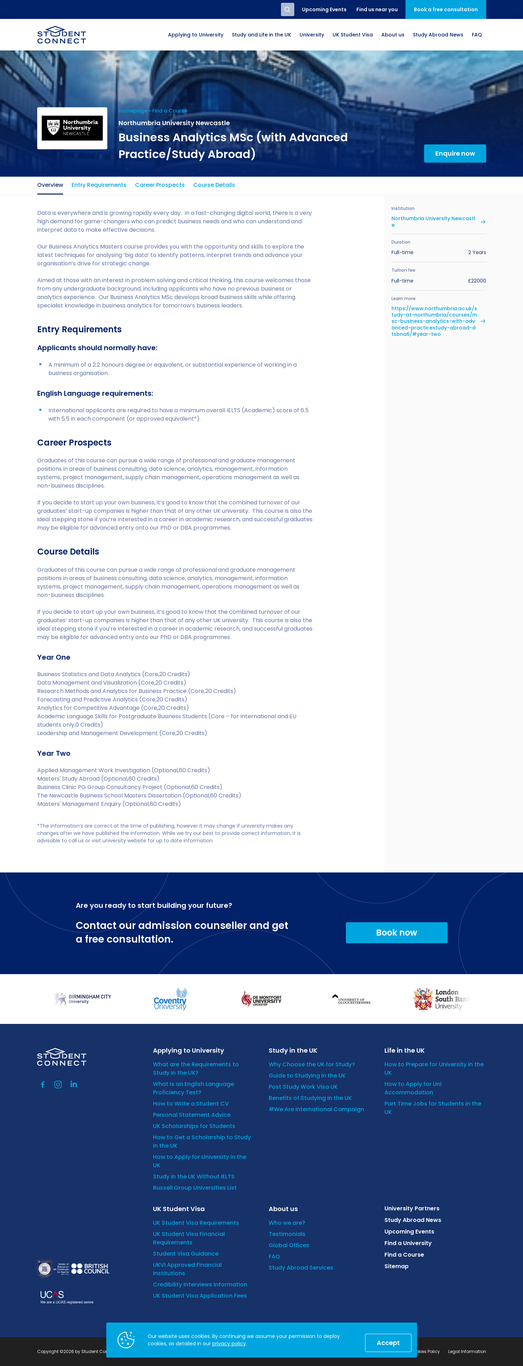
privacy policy (229, 1343)
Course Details (214, 185)
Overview (50, 185)
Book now (396, 932)
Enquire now (455, 153)
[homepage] (61, 34)
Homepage (133, 110)
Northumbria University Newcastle (433, 221)
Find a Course (169, 110)
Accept (388, 1342)
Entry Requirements (99, 185)
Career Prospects (160, 185)
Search (287, 9)
